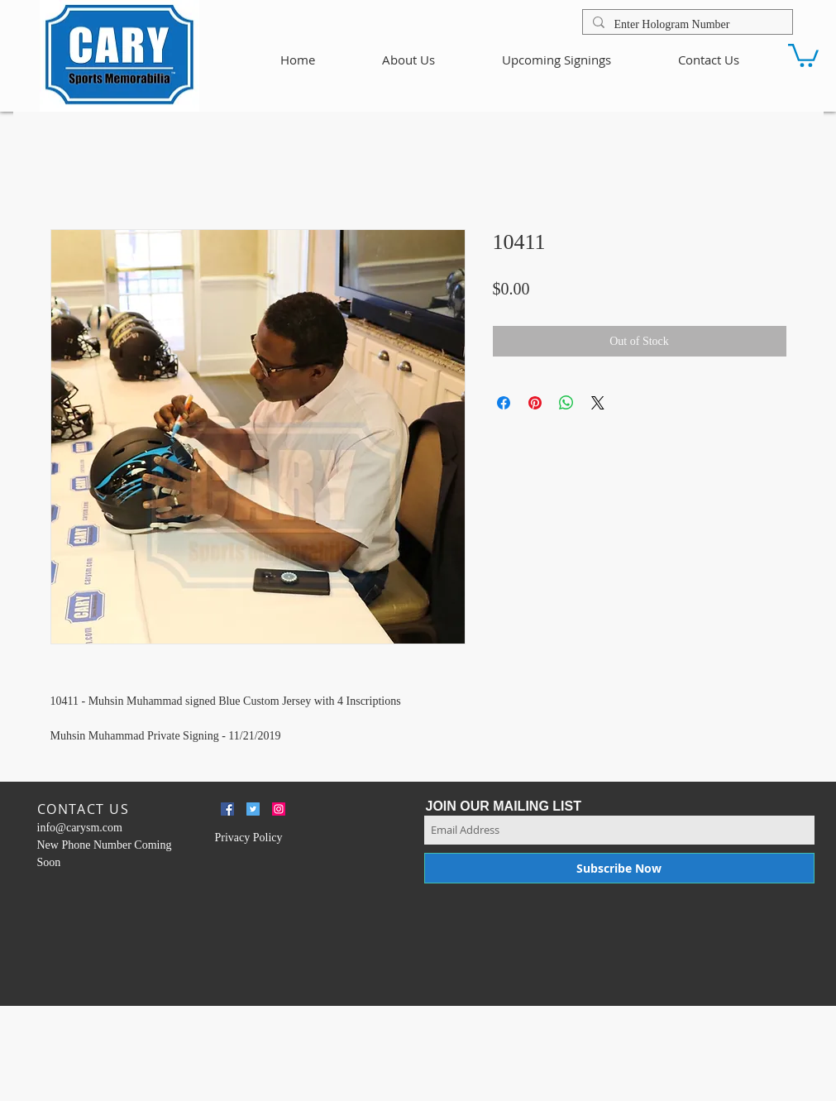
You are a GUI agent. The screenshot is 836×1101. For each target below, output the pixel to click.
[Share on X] (598, 403)
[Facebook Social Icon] (227, 809)
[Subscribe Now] (619, 868)
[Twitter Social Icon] (253, 809)
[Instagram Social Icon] (278, 809)
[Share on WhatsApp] (566, 403)
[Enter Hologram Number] (685, 25)
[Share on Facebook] (504, 403)
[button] (803, 54)
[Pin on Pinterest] (535, 403)
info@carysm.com (79, 827)
